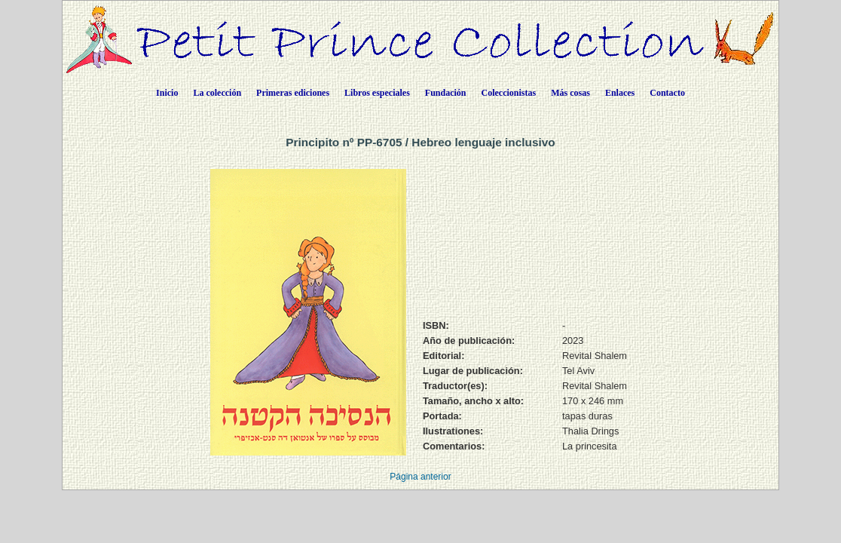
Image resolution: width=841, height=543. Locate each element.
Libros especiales (377, 92)
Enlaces (620, 92)
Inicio (167, 92)
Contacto (667, 92)
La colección (217, 92)
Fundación (445, 92)
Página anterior (420, 476)
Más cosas (570, 92)
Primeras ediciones (292, 92)
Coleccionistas (509, 92)
